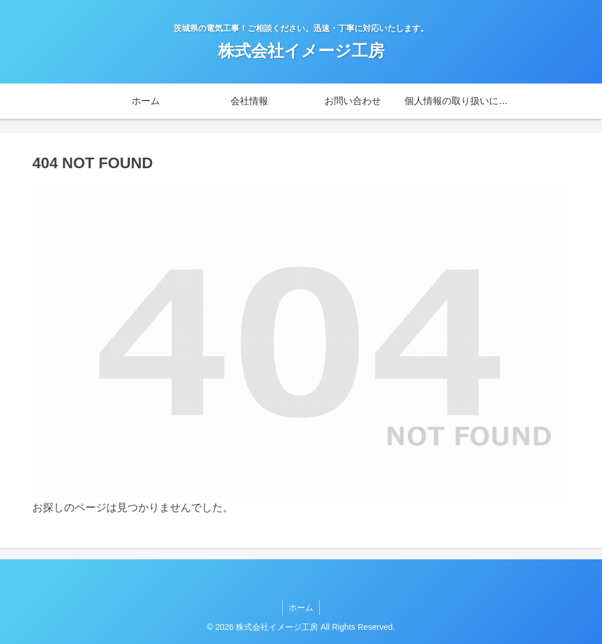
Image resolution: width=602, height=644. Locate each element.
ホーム (301, 607)
